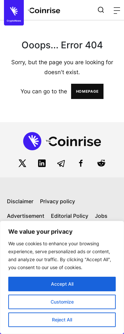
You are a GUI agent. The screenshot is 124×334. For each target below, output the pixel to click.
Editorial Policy (69, 216)
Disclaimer (20, 201)
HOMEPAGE (87, 91)
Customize (62, 302)
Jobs (101, 216)
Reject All (62, 319)
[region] (62, 277)
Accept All (62, 284)
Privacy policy (57, 201)
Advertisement (25, 216)
